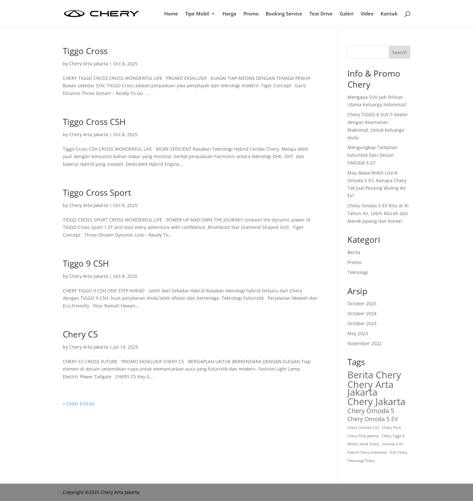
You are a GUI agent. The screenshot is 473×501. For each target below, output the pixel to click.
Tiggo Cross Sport (97, 192)
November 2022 (364, 343)
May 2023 (357, 333)
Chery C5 (80, 334)
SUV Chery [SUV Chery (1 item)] (398, 452)
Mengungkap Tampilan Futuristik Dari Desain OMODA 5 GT (372, 155)
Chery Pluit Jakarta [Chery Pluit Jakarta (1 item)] (363, 436)
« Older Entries (79, 404)
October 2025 (361, 303)
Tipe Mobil (197, 14)
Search (399, 52)
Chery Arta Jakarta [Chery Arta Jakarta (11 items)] (370, 388)
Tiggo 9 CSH (86, 263)
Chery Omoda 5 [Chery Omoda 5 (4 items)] (370, 411)
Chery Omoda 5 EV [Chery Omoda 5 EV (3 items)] (372, 419)
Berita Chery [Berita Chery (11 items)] (374, 375)
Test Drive (321, 14)
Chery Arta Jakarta (88, 64)
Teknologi (357, 272)
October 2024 (361, 313)
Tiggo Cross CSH (94, 122)
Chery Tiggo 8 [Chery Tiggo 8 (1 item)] (393, 436)
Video (367, 14)
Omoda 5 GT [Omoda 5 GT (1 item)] (392, 444)
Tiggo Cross (85, 51)
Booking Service (284, 14)
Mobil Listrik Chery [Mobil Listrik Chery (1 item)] (363, 444)
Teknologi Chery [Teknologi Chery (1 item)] (361, 460)
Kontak (389, 14)
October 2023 (361, 323)
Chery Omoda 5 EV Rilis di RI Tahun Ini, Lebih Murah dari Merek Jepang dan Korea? (378, 213)
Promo (251, 14)
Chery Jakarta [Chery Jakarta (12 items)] (376, 402)
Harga (229, 14)
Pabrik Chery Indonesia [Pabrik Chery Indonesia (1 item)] (367, 452)
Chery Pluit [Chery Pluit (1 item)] (391, 427)
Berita (353, 252)
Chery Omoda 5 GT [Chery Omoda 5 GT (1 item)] (363, 427)
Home (171, 14)
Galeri (347, 14)
